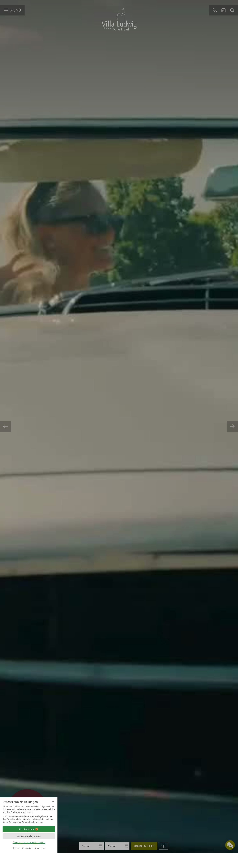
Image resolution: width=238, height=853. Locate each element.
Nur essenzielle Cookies (29, 836)
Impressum (40, 848)
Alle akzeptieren (29, 829)
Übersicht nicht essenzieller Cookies (29, 842)
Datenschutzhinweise (22, 848)
